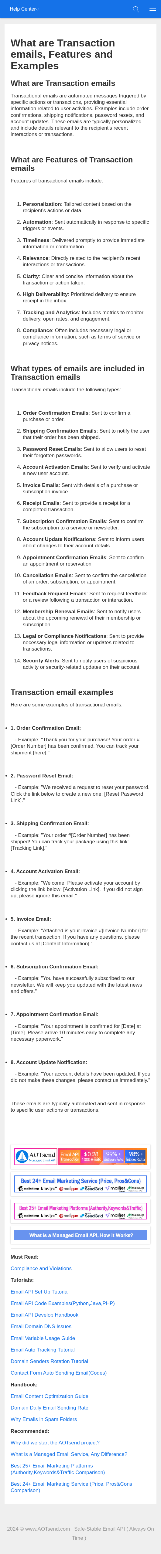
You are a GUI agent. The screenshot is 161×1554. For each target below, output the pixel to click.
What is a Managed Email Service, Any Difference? (69, 1454)
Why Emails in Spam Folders (44, 1419)
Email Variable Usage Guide (43, 1338)
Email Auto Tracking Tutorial (43, 1350)
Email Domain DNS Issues (41, 1326)
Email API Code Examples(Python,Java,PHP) (63, 1303)
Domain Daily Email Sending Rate (49, 1408)
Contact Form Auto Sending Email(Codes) (59, 1373)
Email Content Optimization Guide (49, 1396)
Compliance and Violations (41, 1268)
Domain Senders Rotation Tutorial (49, 1361)
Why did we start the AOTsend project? (55, 1443)
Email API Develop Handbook (44, 1315)
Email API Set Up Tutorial (40, 1292)
